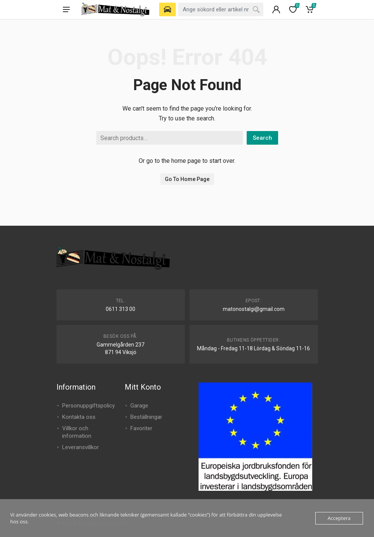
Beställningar (146, 417)
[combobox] (220, 9)
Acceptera (339, 518)
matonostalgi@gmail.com (254, 309)
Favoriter (141, 428)
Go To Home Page (187, 179)
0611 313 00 (120, 309)
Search (262, 137)
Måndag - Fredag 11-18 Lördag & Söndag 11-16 (253, 348)
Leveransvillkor (80, 447)
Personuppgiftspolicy (88, 405)
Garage (139, 405)
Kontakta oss (78, 417)
